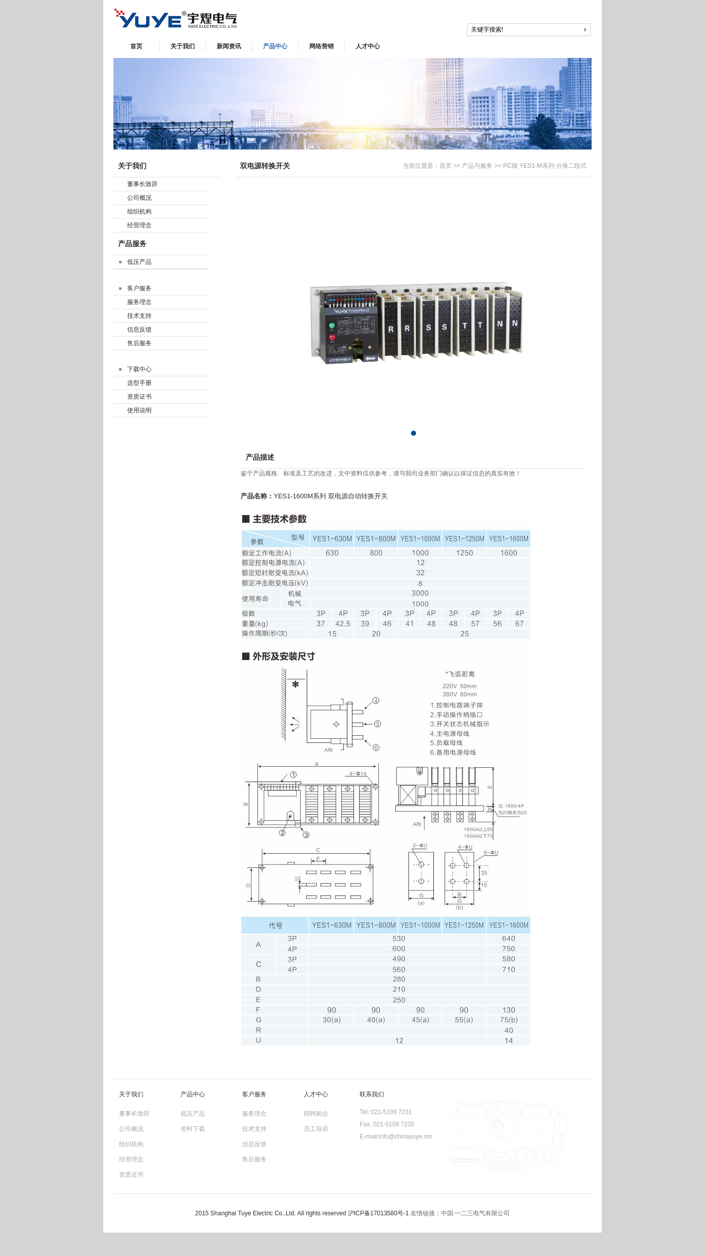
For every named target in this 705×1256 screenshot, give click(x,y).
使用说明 (139, 410)
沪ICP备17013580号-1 (378, 1213)
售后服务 (139, 343)
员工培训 (316, 1128)
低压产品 (139, 261)
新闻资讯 (229, 46)
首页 (136, 46)
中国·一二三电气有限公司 (475, 1213)
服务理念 (139, 302)
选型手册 (139, 382)
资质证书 (139, 396)
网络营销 (321, 46)
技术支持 (139, 315)
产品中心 (275, 46)
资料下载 (193, 1128)
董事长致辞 (142, 184)
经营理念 (139, 225)
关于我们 (182, 46)
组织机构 (139, 211)
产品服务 (132, 244)
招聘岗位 (316, 1113)
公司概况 (139, 197)
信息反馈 (139, 329)
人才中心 (368, 46)
